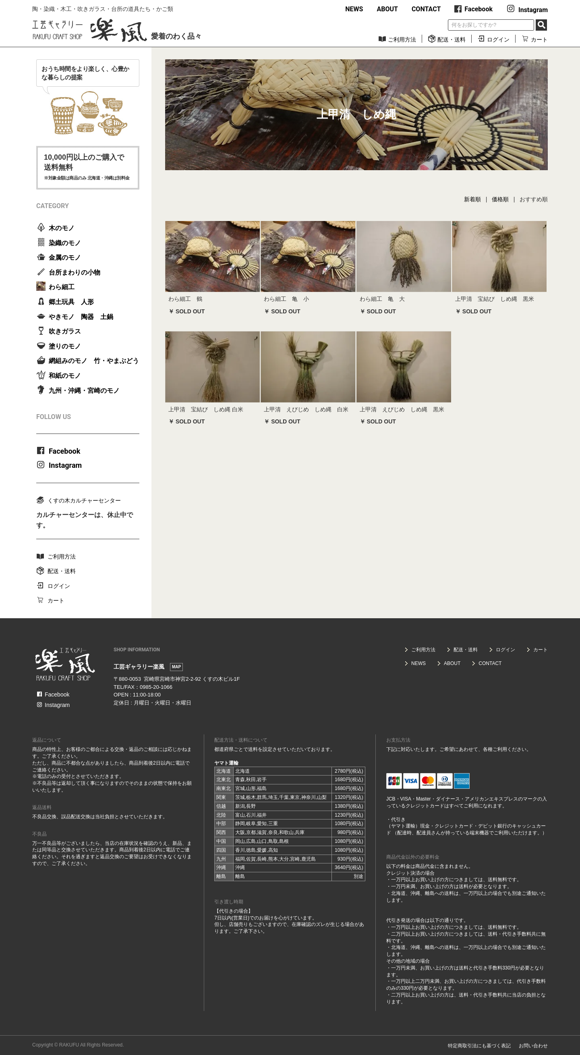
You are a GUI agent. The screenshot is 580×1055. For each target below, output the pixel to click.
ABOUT (387, 9)
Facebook (473, 9)
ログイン (493, 39)
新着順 (472, 199)
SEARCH (541, 25)
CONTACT (426, 9)
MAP (176, 667)
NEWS (354, 9)
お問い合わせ (533, 1046)
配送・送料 (447, 39)
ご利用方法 (397, 39)
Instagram (527, 10)
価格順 (500, 199)
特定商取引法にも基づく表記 (479, 1046)
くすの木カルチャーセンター (78, 500)
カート (534, 39)
